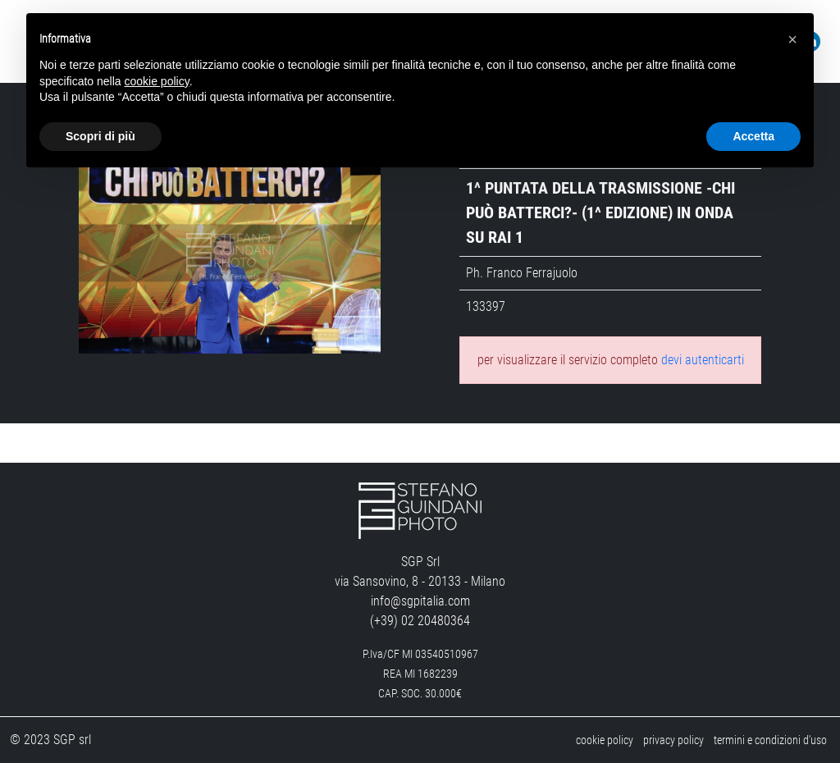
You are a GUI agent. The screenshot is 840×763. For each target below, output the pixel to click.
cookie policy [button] (157, 81)
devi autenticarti (702, 360)
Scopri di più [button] (100, 136)
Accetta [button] (753, 136)
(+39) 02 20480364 (420, 620)
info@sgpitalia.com (420, 601)
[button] (792, 39)
